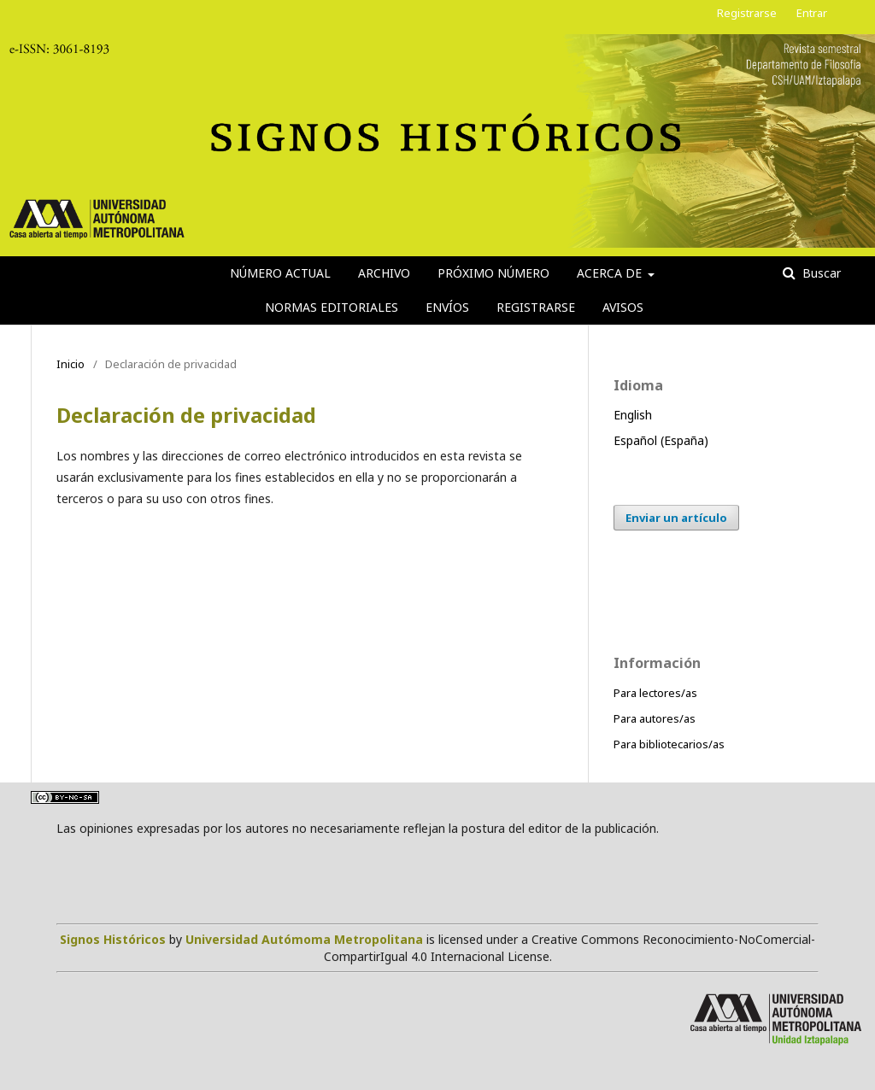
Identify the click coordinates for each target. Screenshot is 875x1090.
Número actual (280, 273)
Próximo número (493, 273)
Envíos (447, 307)
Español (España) (661, 440)
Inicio (70, 364)
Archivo (384, 273)
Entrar (811, 13)
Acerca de (611, 273)
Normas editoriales (331, 307)
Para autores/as (655, 718)
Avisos (622, 307)
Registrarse (535, 307)
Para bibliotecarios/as (669, 744)
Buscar (820, 273)
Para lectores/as (655, 692)
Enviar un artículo (676, 517)
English (633, 415)
